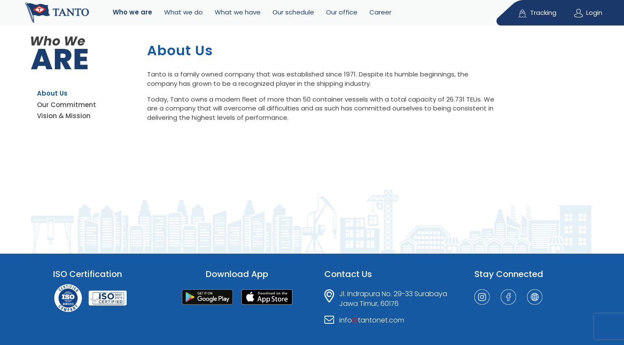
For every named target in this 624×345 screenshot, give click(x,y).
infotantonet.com (371, 320)
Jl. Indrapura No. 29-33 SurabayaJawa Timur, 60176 (393, 298)
